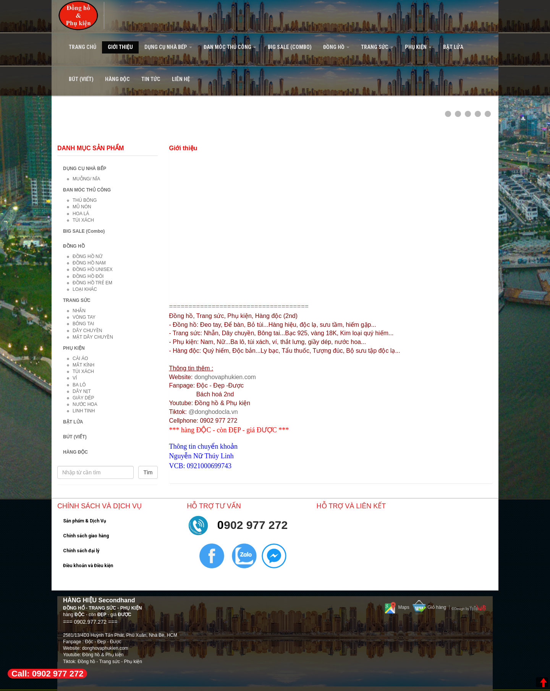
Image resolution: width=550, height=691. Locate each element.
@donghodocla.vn (213, 412)
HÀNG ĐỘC (117, 79)
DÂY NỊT (82, 391)
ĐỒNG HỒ (336, 47)
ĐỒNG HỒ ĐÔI (88, 276)
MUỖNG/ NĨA (86, 179)
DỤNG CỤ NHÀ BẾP (168, 47)
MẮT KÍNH (83, 365)
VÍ (75, 378)
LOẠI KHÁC (85, 289)
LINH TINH (84, 411)
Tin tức (150, 79)
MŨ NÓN (82, 206)
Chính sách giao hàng (86, 536)
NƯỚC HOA (85, 404)
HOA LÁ (81, 213)
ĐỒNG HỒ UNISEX (93, 269)
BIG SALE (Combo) (290, 47)
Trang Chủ (82, 47)
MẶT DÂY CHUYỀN (93, 337)
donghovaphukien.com (225, 377)
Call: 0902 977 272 (47, 673)
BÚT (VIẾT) (81, 79)
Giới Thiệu (120, 47)
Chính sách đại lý (81, 550)
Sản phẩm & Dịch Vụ (84, 521)
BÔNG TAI (83, 323)
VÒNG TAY (84, 317)
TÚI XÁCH (83, 220)
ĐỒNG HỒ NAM (89, 263)
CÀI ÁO (80, 358)
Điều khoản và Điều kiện (88, 565)
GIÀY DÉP (83, 398)
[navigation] (275, 48)
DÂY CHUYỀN (87, 330)
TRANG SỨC (377, 47)
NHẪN (79, 310)
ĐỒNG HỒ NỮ (87, 256)
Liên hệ (181, 79)
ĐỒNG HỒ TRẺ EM (92, 282)
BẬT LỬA (453, 47)
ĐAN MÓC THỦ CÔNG (230, 47)
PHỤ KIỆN (418, 47)
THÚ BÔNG (85, 200)
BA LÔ (79, 385)
